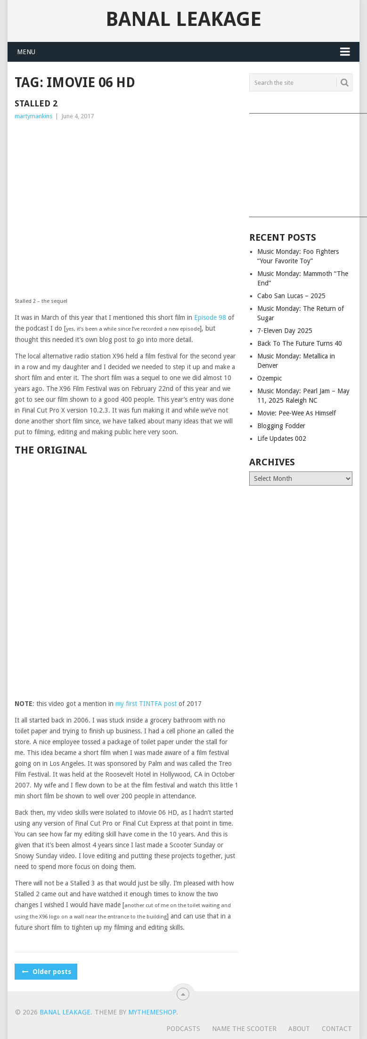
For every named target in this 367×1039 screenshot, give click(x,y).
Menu (26, 52)
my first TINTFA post (146, 703)
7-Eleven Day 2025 (284, 330)
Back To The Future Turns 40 (299, 343)
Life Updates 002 (281, 438)
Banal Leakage (183, 19)
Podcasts (183, 1028)
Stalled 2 (36, 103)
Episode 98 (210, 317)
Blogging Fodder (281, 426)
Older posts (46, 971)
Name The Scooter (244, 1028)
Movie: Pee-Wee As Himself (296, 413)
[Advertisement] (300, 162)
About (299, 1028)
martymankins (33, 116)
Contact (337, 1028)
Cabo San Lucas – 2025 (291, 296)
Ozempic (269, 378)
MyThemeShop (152, 1012)
